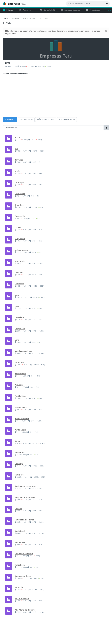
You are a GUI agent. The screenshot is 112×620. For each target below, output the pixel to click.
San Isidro (19, 475)
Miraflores (19, 362)
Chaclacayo (20, 193)
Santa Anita (20, 542)
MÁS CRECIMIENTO (67, 119)
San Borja (19, 463)
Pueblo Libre (20, 396)
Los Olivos (19, 317)
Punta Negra (20, 430)
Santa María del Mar (24, 553)
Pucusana (19, 385)
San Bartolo (20, 452)
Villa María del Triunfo (25, 610)
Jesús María (20, 261)
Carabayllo (19, 182)
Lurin (17, 340)
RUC (14, 3)
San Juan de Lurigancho (25, 486)
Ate (16, 148)
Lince (17, 306)
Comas (18, 227)
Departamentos (28, 18)
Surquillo (19, 587)
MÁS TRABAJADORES (45, 119)
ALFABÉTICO (10, 119)
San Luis (18, 508)
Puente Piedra (21, 407)
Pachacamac (20, 373)
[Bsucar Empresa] (107, 3)
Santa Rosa (20, 565)
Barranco (19, 160)
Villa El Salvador (22, 598)
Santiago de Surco (23, 576)
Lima (40, 18)
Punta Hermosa (22, 418)
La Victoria (19, 283)
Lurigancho (20, 328)
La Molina (19, 272)
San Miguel (20, 531)
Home (5, 18)
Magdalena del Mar (23, 351)
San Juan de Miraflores (25, 497)
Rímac (17, 441)
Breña (17, 171)
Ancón (17, 137)
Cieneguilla (20, 216)
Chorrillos (19, 205)
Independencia (21, 250)
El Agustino (20, 238)
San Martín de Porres (24, 520)
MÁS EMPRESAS (26, 119)
